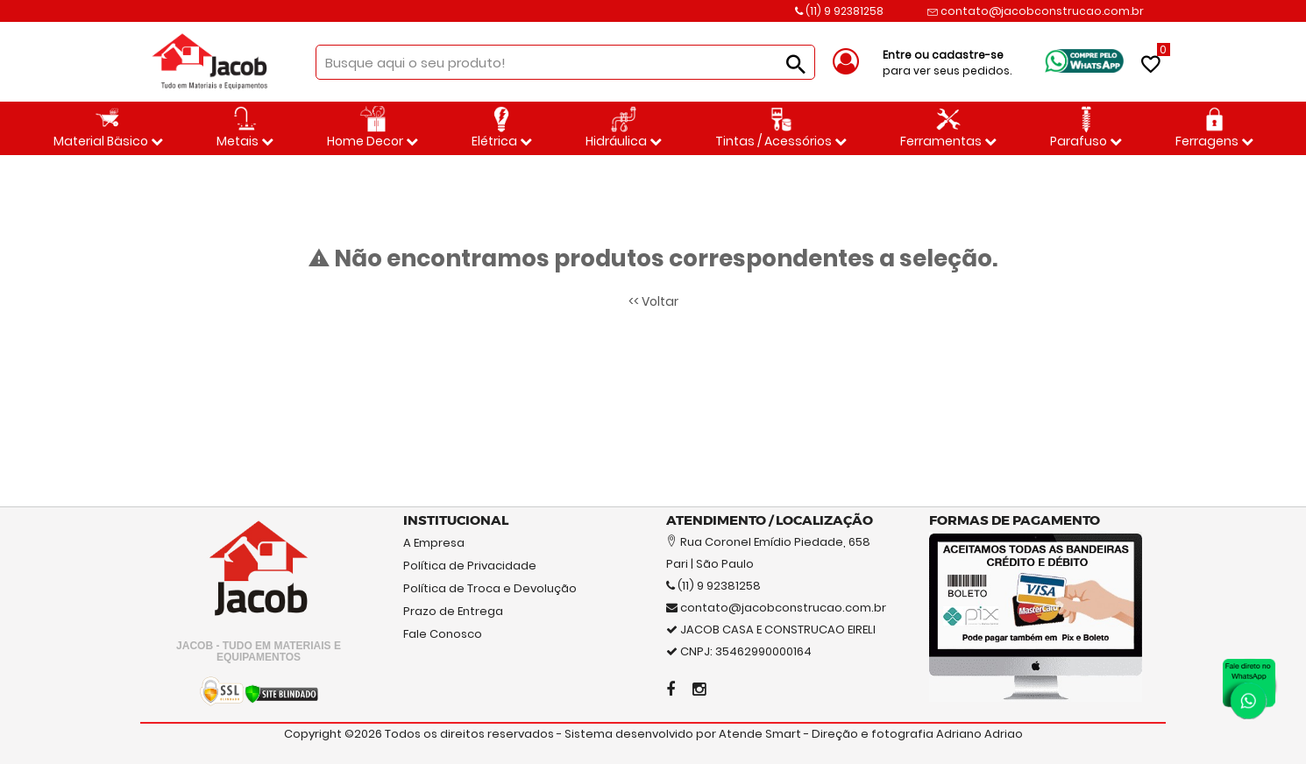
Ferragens (1214, 128)
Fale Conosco (442, 634)
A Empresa (434, 542)
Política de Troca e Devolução (490, 588)
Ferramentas (948, 128)
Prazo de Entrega (453, 611)
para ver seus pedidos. (947, 62)
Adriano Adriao (979, 733)
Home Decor (372, 128)
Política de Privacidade (469, 565)
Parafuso (1086, 128)
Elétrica (502, 128)
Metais (244, 128)
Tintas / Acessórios (781, 128)
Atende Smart (760, 733)
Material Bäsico (108, 128)
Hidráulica (624, 128)
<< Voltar (653, 301)
